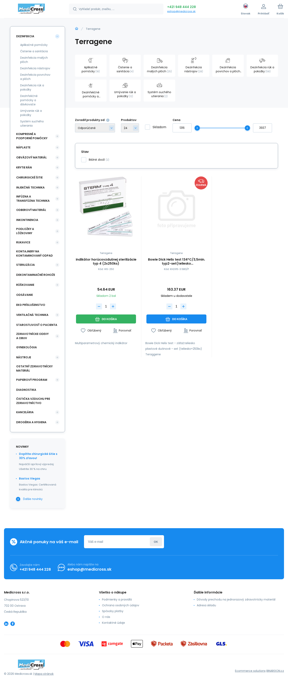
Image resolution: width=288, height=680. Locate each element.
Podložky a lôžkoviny (25, 231)
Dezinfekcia (25, 36)
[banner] (31, 10)
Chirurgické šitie (29, 177)
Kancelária (25, 412)
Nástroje (23, 357)
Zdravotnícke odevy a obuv (32, 336)
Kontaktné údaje (113, 623)
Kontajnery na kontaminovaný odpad (34, 253)
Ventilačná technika (32, 315)
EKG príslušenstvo (30, 305)
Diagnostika (26, 390)
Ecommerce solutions (250, 671)
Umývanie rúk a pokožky (31, 113)
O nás (106, 617)
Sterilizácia (25, 265)
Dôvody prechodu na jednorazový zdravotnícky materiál (236, 599)
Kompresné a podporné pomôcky (31, 136)
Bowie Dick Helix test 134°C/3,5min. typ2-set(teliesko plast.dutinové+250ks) (176, 262)
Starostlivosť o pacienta (36, 325)
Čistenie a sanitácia (34, 51)
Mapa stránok (44, 674)
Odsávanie (24, 295)
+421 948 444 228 (181, 7)
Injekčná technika (30, 187)
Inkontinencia (27, 220)
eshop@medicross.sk (181, 11)
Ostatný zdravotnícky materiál (34, 368)
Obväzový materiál (31, 157)
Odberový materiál (31, 210)
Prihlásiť (156, 541)
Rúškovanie (25, 285)
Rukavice (23, 242)
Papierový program (31, 380)
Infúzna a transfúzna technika (33, 198)
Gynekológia (26, 347)
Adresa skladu (206, 605)
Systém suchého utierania (32, 123)
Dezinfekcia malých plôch (34, 60)
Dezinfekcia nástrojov (35, 68)
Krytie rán (24, 167)
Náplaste (23, 147)
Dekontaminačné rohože (35, 275)
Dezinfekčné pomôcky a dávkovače (29, 100)
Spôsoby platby (112, 611)
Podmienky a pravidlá (117, 599)
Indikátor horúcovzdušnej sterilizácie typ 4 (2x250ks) (106, 262)
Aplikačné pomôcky (34, 45)
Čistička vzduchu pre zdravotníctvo (33, 401)
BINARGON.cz (275, 671)
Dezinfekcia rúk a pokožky (32, 87)
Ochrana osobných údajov (120, 605)
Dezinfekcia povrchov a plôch (35, 77)
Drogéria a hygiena (31, 422)
